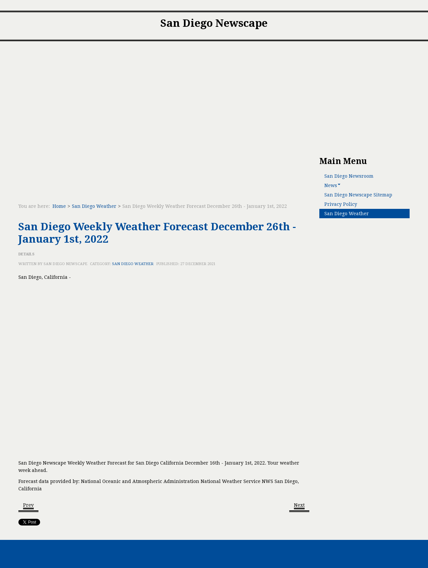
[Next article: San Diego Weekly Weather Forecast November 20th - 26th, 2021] (299, 505)
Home (59, 206)
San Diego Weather (94, 206)
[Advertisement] (214, 99)
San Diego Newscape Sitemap (358, 194)
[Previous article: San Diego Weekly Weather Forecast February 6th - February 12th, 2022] (28, 505)
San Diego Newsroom (348, 176)
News (332, 185)
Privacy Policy (340, 204)
